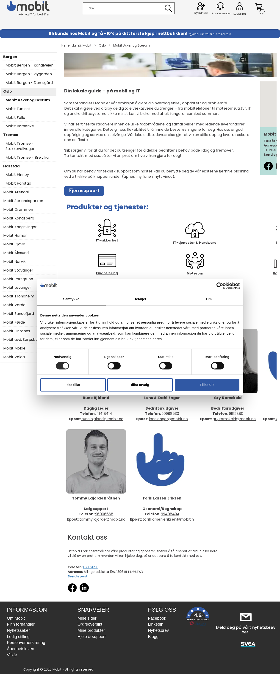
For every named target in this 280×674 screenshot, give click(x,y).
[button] (197, 617)
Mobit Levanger (17, 287)
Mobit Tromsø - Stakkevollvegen (20, 146)
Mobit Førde (14, 322)
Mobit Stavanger (18, 270)
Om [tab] (209, 299)
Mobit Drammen (18, 209)
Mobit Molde (14, 348)
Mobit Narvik (14, 261)
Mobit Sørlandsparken (23, 200)
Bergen (10, 56)
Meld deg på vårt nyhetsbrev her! (245, 629)
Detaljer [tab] (140, 299)
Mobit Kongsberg (18, 218)
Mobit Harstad (18, 183)
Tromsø (10, 134)
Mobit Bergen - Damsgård (29, 82)
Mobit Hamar (15, 235)
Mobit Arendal (16, 192)
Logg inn (239, 6)
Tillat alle (207, 385)
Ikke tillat (73, 385)
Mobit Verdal (14, 305)
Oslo (102, 45)
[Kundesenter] (220, 6)
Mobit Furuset (18, 108)
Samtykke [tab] (71, 299)
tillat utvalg (140, 385)
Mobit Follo (15, 117)
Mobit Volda (14, 357)
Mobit (87, 45)
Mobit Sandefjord (18, 313)
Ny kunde (201, 13)
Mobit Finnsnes (16, 331)
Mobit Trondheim (18, 296)
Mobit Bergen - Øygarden (29, 74)
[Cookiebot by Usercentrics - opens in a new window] (220, 285)
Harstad (11, 166)
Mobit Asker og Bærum (131, 45)
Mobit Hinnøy (17, 174)
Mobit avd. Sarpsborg (22, 339)
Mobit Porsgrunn (18, 279)
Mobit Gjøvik (14, 244)
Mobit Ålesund (16, 252)
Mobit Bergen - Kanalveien (29, 65)
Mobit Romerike (20, 126)
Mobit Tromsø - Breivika (27, 157)
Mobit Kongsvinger (20, 227)
